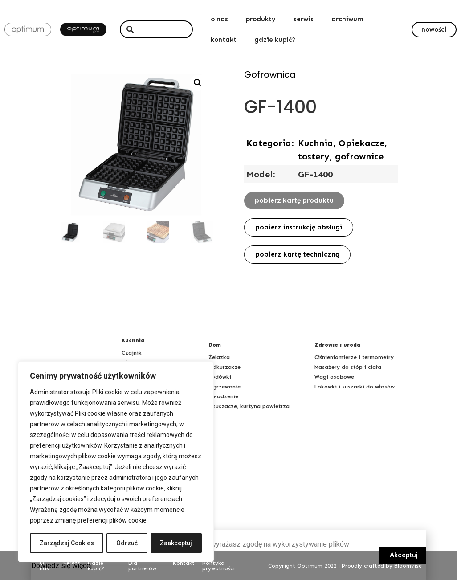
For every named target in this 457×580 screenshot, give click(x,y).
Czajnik (132, 353)
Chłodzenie (223, 396)
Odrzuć (128, 543)
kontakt (224, 40)
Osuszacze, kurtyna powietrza (249, 406)
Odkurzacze (224, 367)
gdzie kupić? (274, 40)
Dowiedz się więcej (61, 565)
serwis (304, 19)
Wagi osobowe (334, 377)
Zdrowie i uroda (337, 345)
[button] (434, 29)
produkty (261, 19)
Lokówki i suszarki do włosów (354, 387)
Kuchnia (133, 340)
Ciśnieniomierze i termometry (354, 357)
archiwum (347, 19)
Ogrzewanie (224, 387)
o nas (219, 19)
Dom (214, 345)
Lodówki (219, 377)
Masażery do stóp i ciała (347, 367)
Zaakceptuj (176, 543)
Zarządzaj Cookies (67, 543)
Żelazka (219, 357)
